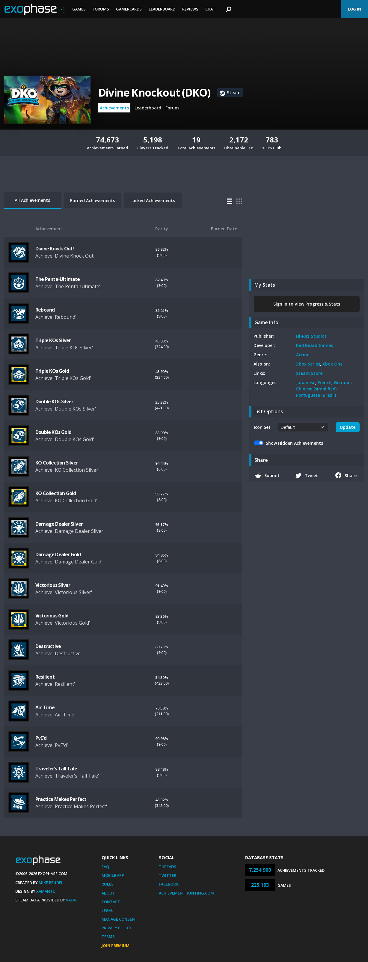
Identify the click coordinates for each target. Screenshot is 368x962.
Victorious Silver (52, 585)
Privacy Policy (117, 928)
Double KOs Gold (53, 432)
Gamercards (129, 9)
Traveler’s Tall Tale (56, 768)
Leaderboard (162, 9)
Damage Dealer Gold (58, 554)
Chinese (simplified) (316, 389)
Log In (354, 9)
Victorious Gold (51, 615)
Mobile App (113, 875)
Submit (267, 475)
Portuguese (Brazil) (316, 395)
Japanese (305, 382)
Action (303, 354)
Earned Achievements (92, 200)
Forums (101, 9)
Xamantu (46, 891)
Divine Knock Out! (54, 248)
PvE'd (40, 738)
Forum (172, 108)
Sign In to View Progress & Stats (306, 304)
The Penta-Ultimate (57, 279)
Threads (167, 866)
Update (347, 427)
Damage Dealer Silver (59, 524)
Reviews (190, 9)
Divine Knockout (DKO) (154, 92)
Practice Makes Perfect (60, 799)
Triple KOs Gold (52, 371)
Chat (210, 9)
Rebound (45, 309)
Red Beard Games (314, 345)
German (342, 382)
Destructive (48, 646)
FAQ (105, 866)
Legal (107, 910)
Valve (71, 900)
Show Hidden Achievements (294, 443)
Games (79, 9)
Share (346, 475)
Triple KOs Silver (53, 340)
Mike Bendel (51, 882)
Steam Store (309, 373)
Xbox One (332, 364)
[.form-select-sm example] (303, 427)
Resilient (45, 677)
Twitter (167, 875)
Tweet (306, 475)
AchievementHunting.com (186, 893)
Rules (108, 884)
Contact (111, 901)
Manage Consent (120, 919)
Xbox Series (308, 364)
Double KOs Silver (54, 401)
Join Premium (115, 945)
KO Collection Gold (55, 493)
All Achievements (32, 200)
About (108, 893)
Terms (108, 936)
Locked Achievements (152, 200)
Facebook (169, 884)
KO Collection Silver (56, 462)
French (324, 382)
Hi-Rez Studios (311, 336)
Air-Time (45, 707)
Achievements (114, 108)
